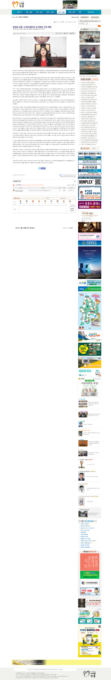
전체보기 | (71, 185)
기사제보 (60, 669)
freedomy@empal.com (70, 175)
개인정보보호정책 (37, 669)
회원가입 (89, 21)
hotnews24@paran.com (62, 676)
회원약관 (44, 669)
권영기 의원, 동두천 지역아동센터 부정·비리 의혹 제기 (93, 404)
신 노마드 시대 (90, 464)
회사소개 (29, 669)
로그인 (83, 21)
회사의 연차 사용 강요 (92, 476)
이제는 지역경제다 (88, 424)
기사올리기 (95, 21)
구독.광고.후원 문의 (52, 669)
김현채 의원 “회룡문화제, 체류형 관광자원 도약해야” (93, 443)
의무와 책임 (90, 501)
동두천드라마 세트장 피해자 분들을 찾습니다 (39, 190)
